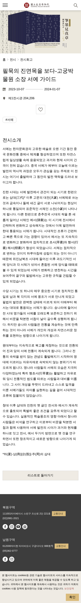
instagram (11, 526)
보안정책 (69, 588)
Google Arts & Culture (24, 526)
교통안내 (58, 513)
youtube (18, 526)
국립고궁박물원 (36, 5)
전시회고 (26, 59)
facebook (5, 526)
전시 (13, 59)
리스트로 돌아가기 (40, 475)
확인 (72, 597)
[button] (67, 5)
